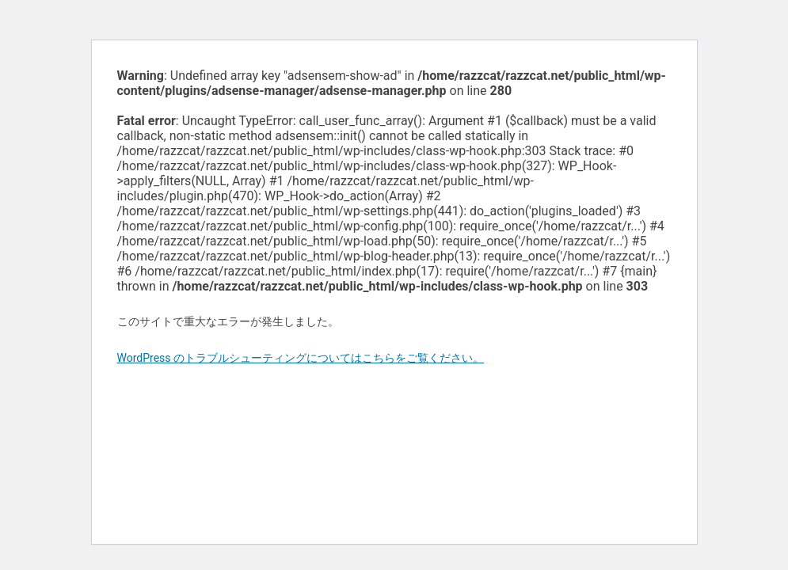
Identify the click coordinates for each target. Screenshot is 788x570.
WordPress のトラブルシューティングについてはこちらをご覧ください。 (301, 358)
